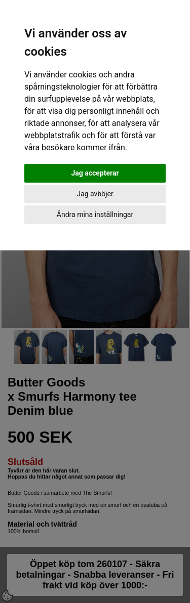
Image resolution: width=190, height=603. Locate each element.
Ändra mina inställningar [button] (95, 214)
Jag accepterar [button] (95, 173)
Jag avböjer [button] (95, 194)
